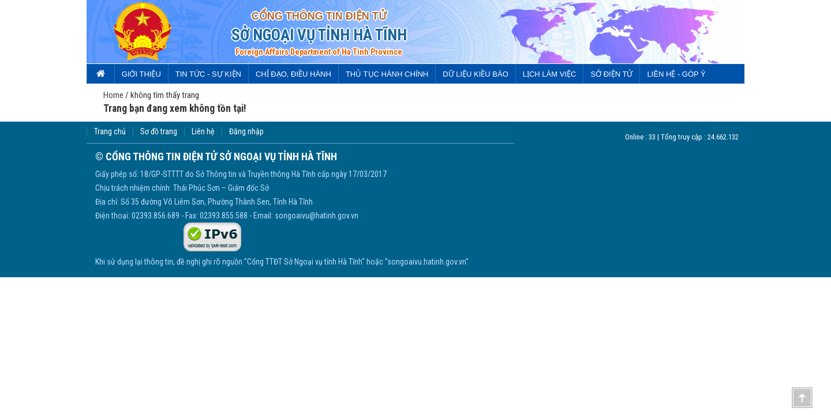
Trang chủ (110, 131)
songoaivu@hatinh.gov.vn (316, 215)
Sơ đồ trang (158, 131)
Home (113, 95)
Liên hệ (203, 131)
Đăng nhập (246, 131)
